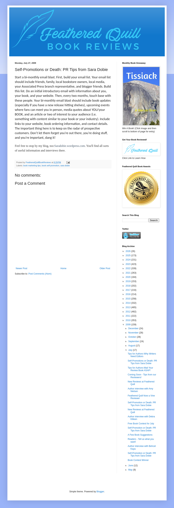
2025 (128, 255)
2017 (128, 290)
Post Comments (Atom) (39, 273)
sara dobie (65, 165)
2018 (128, 285)
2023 (128, 264)
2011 (128, 316)
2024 (128, 259)
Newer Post (21, 268)
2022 (128, 268)
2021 (128, 273)
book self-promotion (50, 165)
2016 (128, 294)
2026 (128, 251)
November (133, 332)
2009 (128, 324)
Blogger (100, 491)
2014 (128, 303)
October (132, 337)
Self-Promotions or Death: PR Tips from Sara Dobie (142, 362)
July (130, 350)
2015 (128, 298)
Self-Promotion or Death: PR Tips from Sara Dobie (142, 403)
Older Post (105, 268)
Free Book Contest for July (141, 423)
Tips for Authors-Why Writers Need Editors (142, 355)
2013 (128, 307)
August (132, 345)
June (131, 465)
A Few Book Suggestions (140, 435)
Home (63, 268)
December (133, 328)
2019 (128, 281)
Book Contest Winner (138, 460)
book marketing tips (32, 165)
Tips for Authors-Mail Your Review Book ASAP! (140, 369)
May (130, 469)
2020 (128, 277)
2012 (128, 311)
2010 (128, 320)
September (134, 341)
